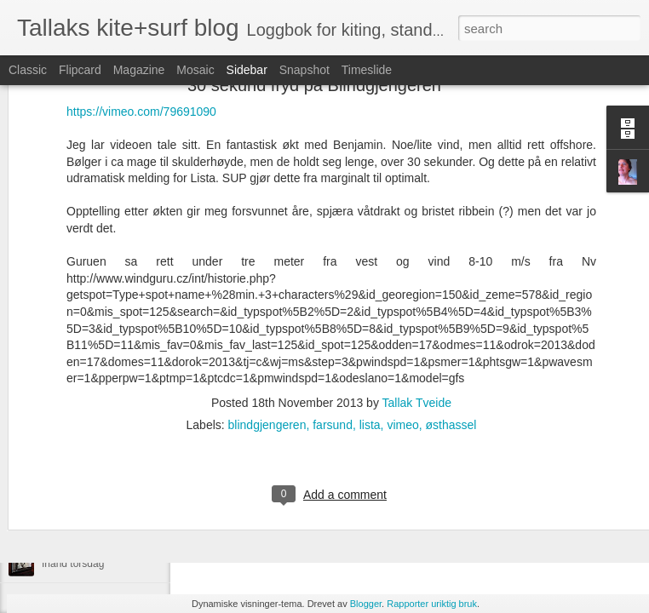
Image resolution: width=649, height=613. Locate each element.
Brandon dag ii (74, 487)
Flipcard (80, 70)
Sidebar (247, 70)
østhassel (451, 327)
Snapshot (304, 70)
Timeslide (367, 70)
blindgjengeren (267, 327)
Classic (28, 70)
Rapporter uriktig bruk (432, 604)
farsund (333, 327)
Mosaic (195, 70)
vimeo (402, 327)
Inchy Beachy (72, 525)
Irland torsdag (73, 564)
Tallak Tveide (416, 305)
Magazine (139, 70)
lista (370, 327)
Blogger (366, 604)
